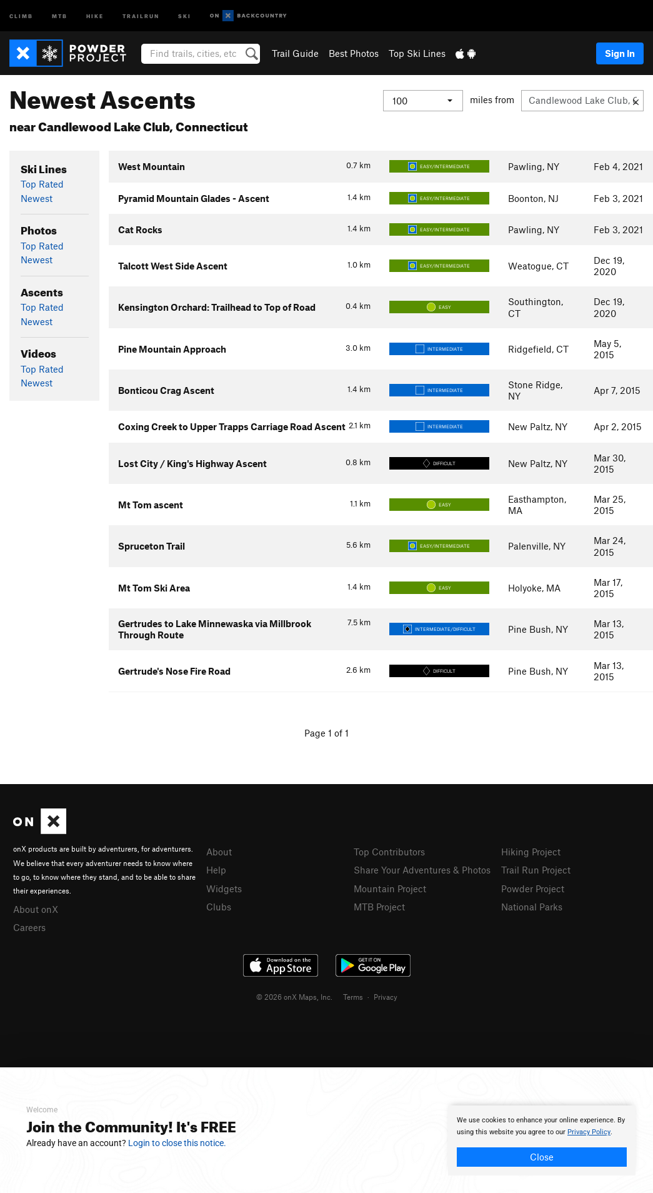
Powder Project (532, 888)
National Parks (531, 906)
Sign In (620, 53)
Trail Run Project (536, 869)
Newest (36, 198)
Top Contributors (389, 851)
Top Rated (42, 183)
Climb (21, 15)
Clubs (218, 906)
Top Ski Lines (417, 53)
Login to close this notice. (177, 1143)
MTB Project (379, 906)
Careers (29, 927)
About (219, 851)
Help (216, 869)
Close (542, 1156)
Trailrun (140, 15)
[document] (542, 1140)
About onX (35, 909)
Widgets (224, 888)
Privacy (385, 996)
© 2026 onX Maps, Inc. (294, 996)
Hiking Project (531, 851)
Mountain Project (390, 888)
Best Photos (354, 53)
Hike (95, 15)
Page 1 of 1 (326, 732)
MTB (59, 15)
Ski (184, 15)
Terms (353, 996)
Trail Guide (295, 53)
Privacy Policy (589, 1132)
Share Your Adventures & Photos (422, 869)
